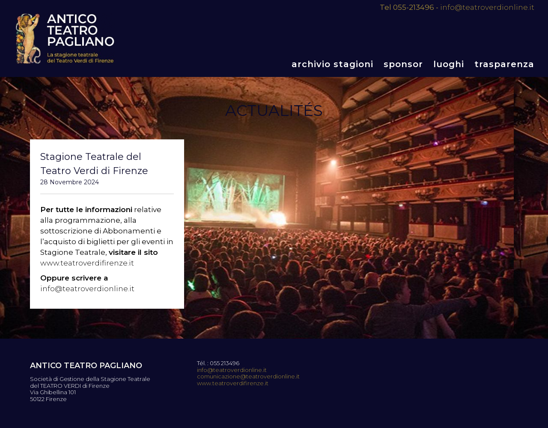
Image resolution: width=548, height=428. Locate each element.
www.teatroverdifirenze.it (87, 263)
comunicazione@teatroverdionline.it (248, 376)
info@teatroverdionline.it (487, 7)
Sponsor (403, 64)
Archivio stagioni (332, 64)
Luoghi (448, 64)
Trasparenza (504, 64)
